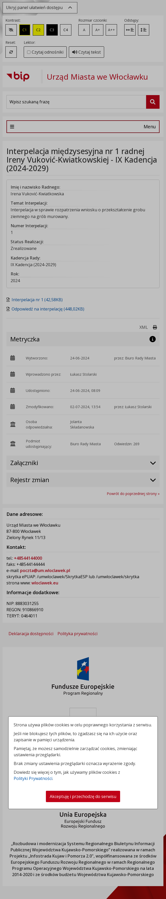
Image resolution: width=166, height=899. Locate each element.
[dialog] (83, 449)
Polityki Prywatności (33, 778)
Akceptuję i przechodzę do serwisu (83, 796)
